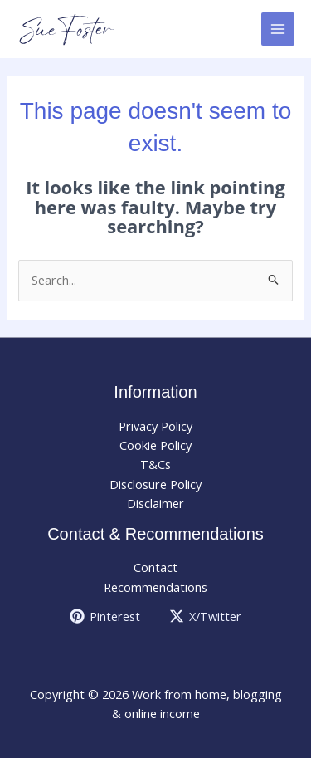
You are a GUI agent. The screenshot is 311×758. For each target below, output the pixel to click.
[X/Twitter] (206, 616)
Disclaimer (155, 503)
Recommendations (155, 587)
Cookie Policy (155, 445)
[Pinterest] (105, 616)
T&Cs (155, 464)
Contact (155, 567)
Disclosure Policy (155, 484)
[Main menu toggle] (277, 29)
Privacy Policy (155, 426)
